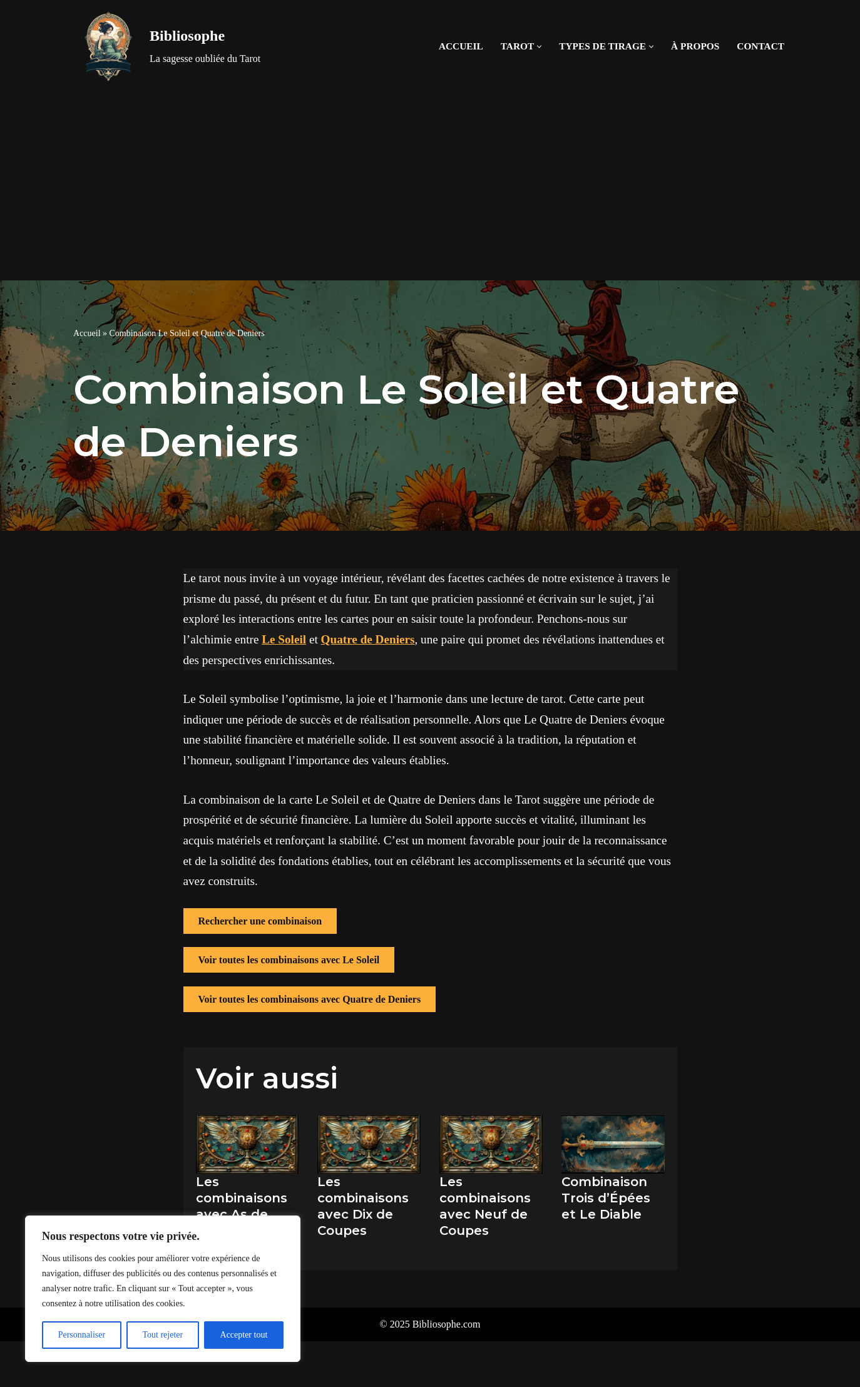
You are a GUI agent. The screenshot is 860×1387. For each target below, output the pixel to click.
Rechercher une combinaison (260, 921)
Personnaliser (81, 1334)
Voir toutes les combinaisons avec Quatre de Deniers (309, 999)
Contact (760, 46)
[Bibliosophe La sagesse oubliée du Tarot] (166, 46)
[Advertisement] (430, 186)
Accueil (461, 46)
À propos (695, 46)
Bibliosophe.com (446, 1324)
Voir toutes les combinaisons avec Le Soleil (289, 960)
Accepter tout (244, 1334)
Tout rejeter (162, 1334)
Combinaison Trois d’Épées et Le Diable (605, 1198)
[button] (539, 46)
